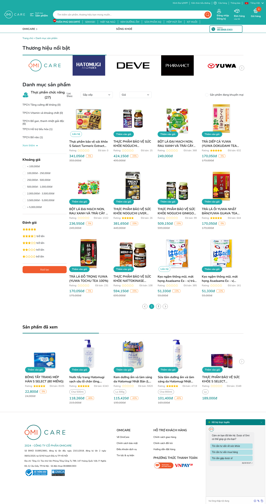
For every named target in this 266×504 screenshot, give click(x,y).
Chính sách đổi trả (163, 443)
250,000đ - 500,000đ (38, 180)
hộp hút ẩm (174, 22)
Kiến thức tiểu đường (200, 3)
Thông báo (235, 3)
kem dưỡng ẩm (130, 22)
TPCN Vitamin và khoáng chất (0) (43, 113)
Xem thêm (31, 145)
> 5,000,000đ (34, 207)
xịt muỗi (192, 22)
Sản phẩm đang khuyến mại (226, 94)
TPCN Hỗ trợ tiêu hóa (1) (38, 129)
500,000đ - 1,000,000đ (39, 187)
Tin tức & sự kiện (125, 455)
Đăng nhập (223, 15)
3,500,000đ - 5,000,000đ (40, 200)
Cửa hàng (220, 3)
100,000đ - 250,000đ (38, 173)
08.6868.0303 (224, 30)
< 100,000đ (33, 166)
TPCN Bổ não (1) (33, 137)
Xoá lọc (44, 270)
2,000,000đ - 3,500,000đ (40, 193)
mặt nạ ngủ (107, 22)
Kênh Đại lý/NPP (180, 3)
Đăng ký (221, 18)
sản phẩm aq (153, 22)
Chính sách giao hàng (165, 437)
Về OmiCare (123, 437)
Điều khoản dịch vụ (127, 449)
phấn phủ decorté (67, 22)
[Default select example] (97, 95)
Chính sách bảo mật (127, 443)
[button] (254, 3)
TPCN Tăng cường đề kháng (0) (42, 105)
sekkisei (90, 22)
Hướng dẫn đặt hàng (164, 449)
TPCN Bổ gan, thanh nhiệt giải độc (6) (43, 122)
